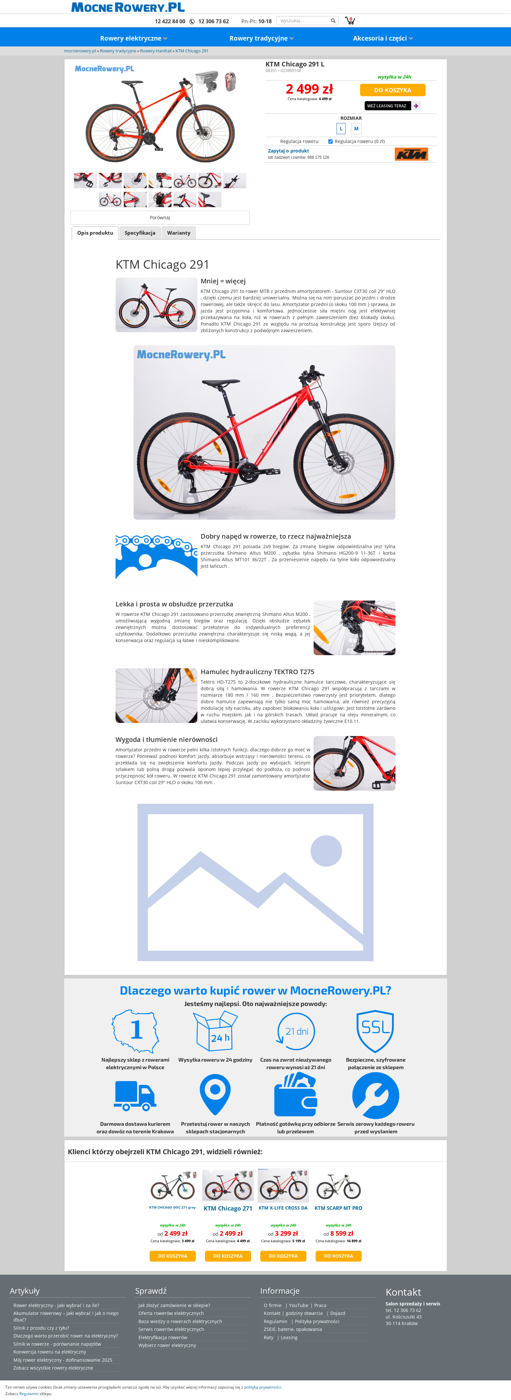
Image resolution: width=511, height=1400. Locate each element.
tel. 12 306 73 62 (403, 1310)
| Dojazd (335, 1313)
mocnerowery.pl (80, 51)
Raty (268, 1337)
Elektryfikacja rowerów (162, 1337)
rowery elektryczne (72, 1368)
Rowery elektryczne (134, 38)
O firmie (273, 1305)
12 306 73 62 (213, 21)
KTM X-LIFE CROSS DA (283, 1208)
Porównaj (160, 217)
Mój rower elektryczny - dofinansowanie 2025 (62, 1360)
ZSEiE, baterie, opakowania (293, 1329)
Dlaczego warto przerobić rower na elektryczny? (65, 1336)
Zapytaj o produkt (288, 151)
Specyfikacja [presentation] (140, 232)
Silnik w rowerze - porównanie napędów (57, 1344)
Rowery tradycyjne (261, 38)
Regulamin (275, 1321)
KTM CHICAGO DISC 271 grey (172, 1207)
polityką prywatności (262, 1387)
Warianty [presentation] (179, 232)
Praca (320, 1305)
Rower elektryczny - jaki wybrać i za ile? (56, 1305)
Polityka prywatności (317, 1321)
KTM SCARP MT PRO (338, 1208)
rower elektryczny (176, 1345)
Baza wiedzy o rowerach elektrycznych (180, 1321)
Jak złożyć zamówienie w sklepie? (174, 1305)
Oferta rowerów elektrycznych (171, 1313)
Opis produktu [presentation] (95, 232)
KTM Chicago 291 (192, 51)
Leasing (289, 1337)
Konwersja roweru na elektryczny (49, 1352)
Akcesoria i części (383, 38)
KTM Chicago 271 (228, 1208)
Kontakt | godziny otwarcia (293, 1313)
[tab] (95, 232)
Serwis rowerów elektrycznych (171, 1329)
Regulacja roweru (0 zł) (360, 141)
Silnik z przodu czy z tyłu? (41, 1328)
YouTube (298, 1305)
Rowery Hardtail (156, 51)
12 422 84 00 (170, 21)
